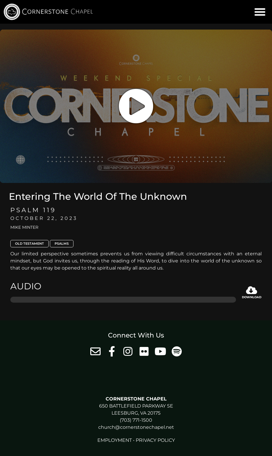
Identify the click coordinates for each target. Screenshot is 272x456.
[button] (260, 12)
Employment (114, 440)
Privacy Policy (155, 440)
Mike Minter (24, 227)
